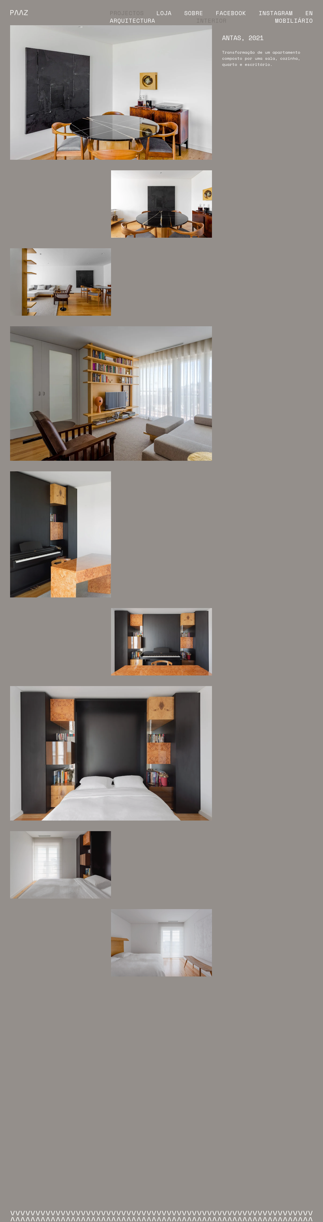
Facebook (231, 13)
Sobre (193, 13)
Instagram (276, 13)
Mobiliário (294, 20)
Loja (164, 13)
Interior (211, 20)
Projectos (127, 13)
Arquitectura (132, 20)
